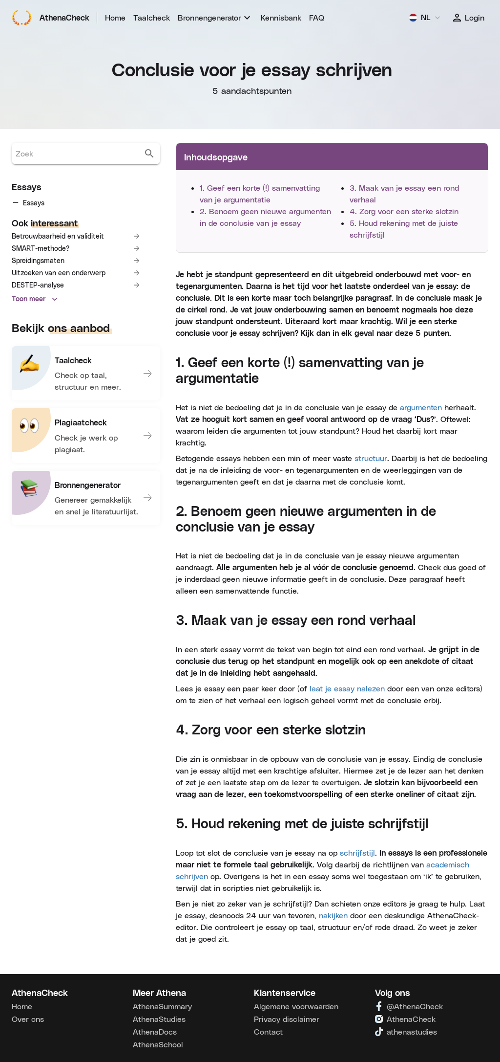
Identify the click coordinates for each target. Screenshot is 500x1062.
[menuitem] (215, 17)
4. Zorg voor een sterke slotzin (404, 211)
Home (115, 17)
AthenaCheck (50, 17)
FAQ (316, 17)
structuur (370, 458)
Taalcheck (151, 17)
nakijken (333, 915)
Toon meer (35, 371)
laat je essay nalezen (347, 688)
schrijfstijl (357, 852)
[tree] (86, 239)
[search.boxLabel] (77, 153)
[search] (149, 153)
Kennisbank (281, 17)
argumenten (421, 407)
